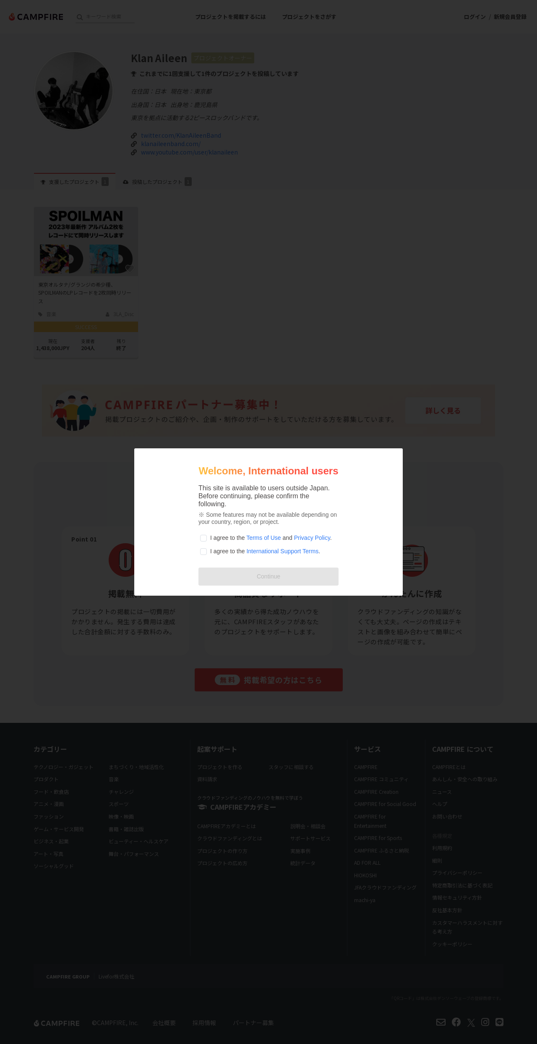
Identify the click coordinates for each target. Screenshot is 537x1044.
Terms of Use (263, 537)
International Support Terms (282, 551)
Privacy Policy (312, 537)
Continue (268, 576)
